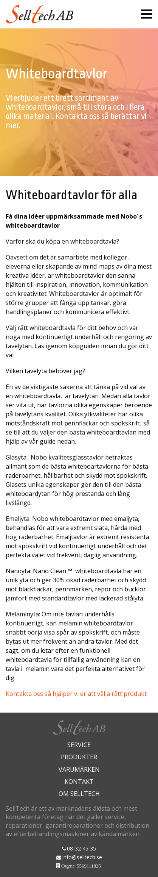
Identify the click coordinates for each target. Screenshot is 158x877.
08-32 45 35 (81, 848)
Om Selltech (79, 793)
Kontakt (79, 781)
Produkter (79, 757)
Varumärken (79, 769)
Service (79, 745)
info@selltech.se (82, 857)
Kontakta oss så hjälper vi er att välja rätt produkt (76, 693)
